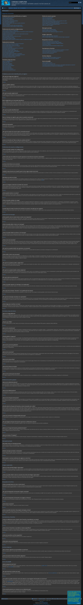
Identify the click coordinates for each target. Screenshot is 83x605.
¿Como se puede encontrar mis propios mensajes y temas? (52, 45)
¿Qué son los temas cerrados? (7, 68)
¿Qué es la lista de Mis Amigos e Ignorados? (50, 35)
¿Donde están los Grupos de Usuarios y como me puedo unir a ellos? (54, 20)
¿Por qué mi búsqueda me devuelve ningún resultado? (52, 42)
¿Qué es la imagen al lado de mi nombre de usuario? (11, 36)
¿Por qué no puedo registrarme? (8, 19)
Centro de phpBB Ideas (53, 572)
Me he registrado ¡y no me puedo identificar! (10, 20)
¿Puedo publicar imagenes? (7, 64)
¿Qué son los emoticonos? (7, 63)
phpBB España (45, 603)
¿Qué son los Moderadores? (47, 18)
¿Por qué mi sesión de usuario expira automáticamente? (12, 25)
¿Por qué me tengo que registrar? (8, 17)
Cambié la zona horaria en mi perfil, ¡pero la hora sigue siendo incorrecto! (15, 33)
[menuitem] (6, 8)
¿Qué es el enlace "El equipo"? (47, 25)
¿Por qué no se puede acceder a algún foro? (10, 50)
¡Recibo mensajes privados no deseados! (49, 30)
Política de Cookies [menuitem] (42, 598)
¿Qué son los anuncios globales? (8, 65)
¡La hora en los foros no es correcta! (8, 32)
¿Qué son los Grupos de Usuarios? (48, 19)
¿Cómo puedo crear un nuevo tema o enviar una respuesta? (13, 43)
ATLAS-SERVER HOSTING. (43, 602)
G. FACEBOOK (23, 8)
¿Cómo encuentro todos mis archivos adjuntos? (50, 58)
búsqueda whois (10, 581)
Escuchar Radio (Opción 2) (46, 604)
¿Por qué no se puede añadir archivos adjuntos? (11, 51)
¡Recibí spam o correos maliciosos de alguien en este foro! (52, 31)
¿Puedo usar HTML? (6, 62)
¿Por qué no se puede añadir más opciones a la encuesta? (12, 48)
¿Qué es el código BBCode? (7, 61)
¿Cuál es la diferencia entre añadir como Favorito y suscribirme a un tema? (55, 49)
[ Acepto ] (78, 603)
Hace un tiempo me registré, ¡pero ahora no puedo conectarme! (13, 23)
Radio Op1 (11, 8)
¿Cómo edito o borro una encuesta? (8, 49)
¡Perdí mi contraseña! (6, 24)
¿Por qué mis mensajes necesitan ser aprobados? (11, 55)
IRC (18, 8)
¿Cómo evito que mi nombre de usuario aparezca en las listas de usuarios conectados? (17, 31)
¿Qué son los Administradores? (47, 17)
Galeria (80, 8)
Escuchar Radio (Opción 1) (37, 604)
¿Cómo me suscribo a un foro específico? (49, 52)
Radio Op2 (15, 8)
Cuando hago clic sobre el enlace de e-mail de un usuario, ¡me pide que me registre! (17, 39)
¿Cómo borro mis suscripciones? (48, 53)
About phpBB (11, 566)
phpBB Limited (44, 565)
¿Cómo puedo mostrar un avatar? (8, 37)
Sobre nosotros (49, 598)
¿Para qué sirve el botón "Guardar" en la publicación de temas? (13, 54)
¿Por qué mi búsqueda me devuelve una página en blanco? (52, 43)
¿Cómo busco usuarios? (46, 44)
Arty (42, 601)
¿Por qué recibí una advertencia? (8, 52)
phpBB (39, 600)
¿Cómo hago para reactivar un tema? (9, 56)
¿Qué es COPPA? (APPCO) (7, 18)
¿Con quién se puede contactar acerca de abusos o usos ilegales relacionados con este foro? (58, 64)
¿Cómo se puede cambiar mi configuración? (10, 30)
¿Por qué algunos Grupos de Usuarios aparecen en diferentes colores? (54, 23)
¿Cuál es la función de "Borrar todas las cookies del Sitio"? (12, 26)
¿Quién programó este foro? (47, 62)
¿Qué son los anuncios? (6, 66)
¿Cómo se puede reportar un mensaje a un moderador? (12, 53)
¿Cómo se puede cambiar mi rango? (8, 38)
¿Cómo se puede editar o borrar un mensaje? (10, 44)
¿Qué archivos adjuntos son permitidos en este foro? (51, 57)
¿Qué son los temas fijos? (7, 67)
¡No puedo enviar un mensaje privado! (49, 29)
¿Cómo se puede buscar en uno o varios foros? (50, 41)
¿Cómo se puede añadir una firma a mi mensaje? (11, 45)
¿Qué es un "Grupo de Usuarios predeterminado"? (51, 24)
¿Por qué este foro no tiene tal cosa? (48, 63)
